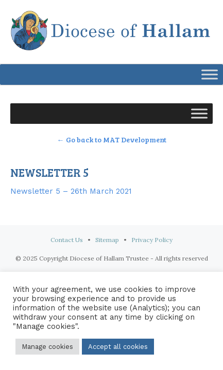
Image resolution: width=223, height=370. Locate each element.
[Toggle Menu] (209, 74)
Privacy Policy (152, 240)
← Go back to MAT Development (111, 139)
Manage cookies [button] (47, 346)
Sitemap (107, 240)
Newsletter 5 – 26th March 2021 (71, 191)
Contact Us (66, 240)
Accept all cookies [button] (118, 346)
